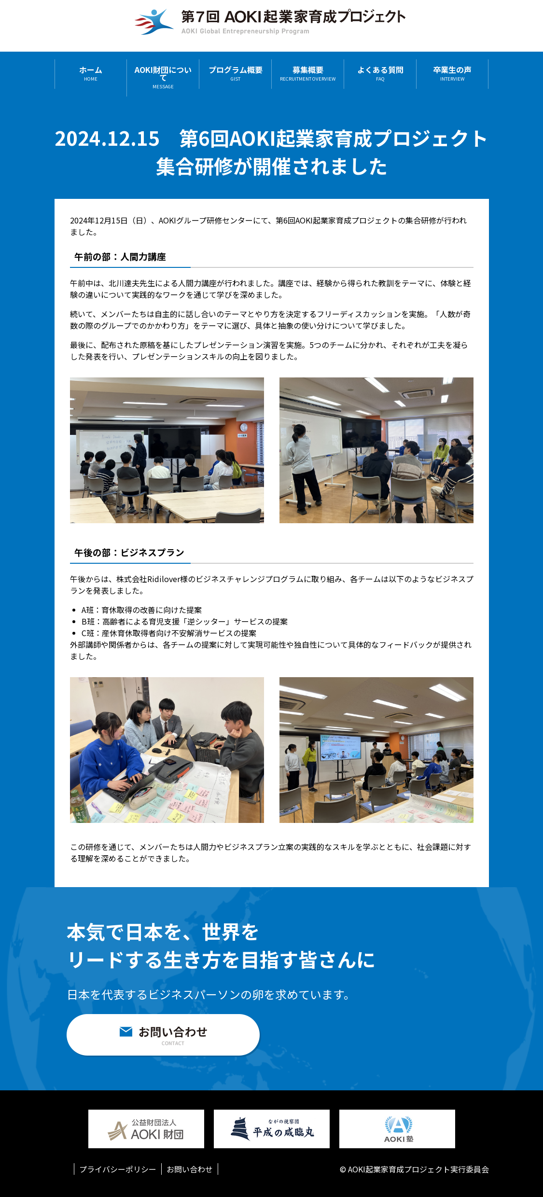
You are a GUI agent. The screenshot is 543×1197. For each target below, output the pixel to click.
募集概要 (307, 74)
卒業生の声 (452, 74)
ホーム (90, 74)
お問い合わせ (190, 1169)
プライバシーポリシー (117, 1169)
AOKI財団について (163, 78)
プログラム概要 (236, 74)
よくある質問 (380, 74)
